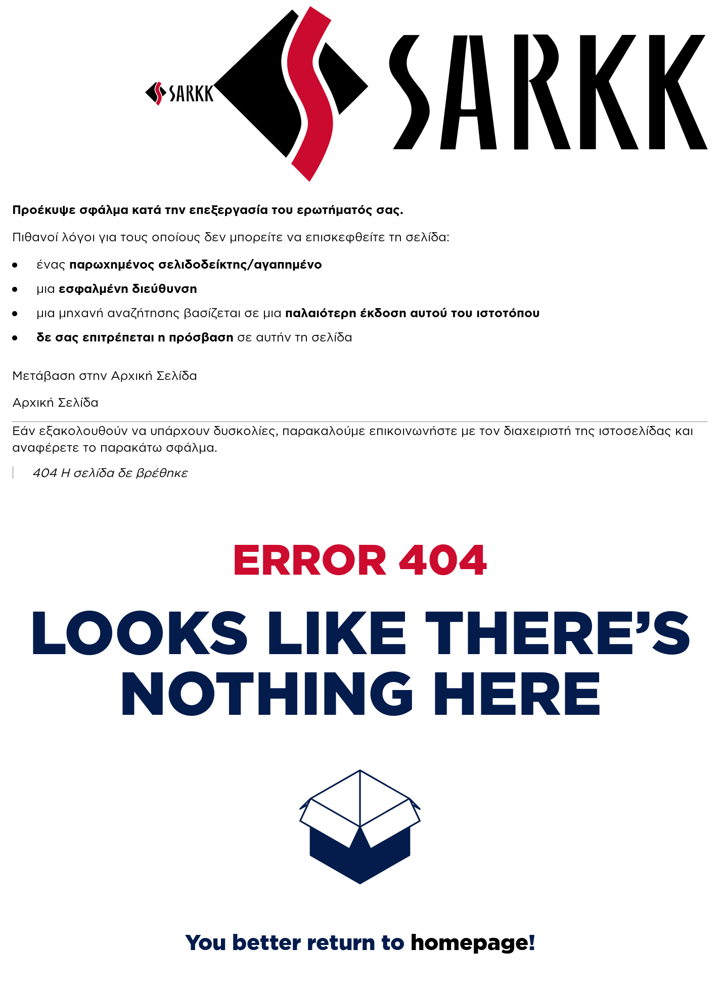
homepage (469, 942)
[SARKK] (179, 101)
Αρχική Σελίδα (55, 402)
